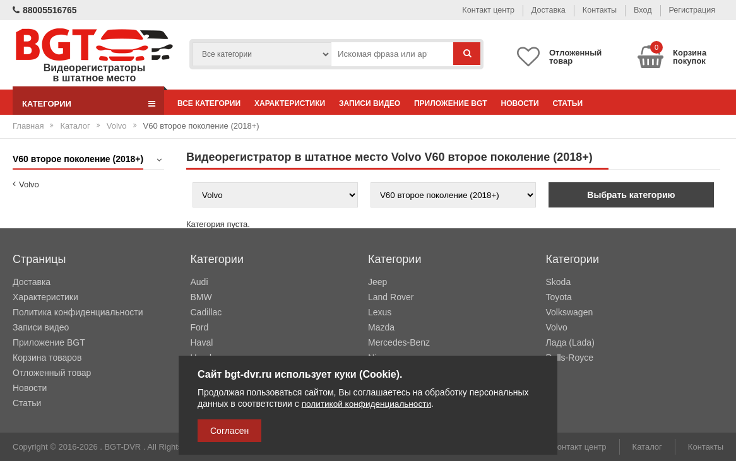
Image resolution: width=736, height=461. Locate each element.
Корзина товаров (47, 358)
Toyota (559, 297)
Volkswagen (569, 312)
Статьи (596, 103)
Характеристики (297, 103)
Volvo (117, 126)
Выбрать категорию (631, 195)
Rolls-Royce (569, 357)
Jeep (377, 281)
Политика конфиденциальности (78, 312)
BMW (201, 297)
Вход (637, 10)
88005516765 (45, 10)
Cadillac (206, 312)
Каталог (75, 126)
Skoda (558, 281)
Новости (543, 103)
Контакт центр (471, 10)
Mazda (381, 327)
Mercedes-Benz (399, 342)
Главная (28, 126)
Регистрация (690, 10)
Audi (199, 281)
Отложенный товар (52, 373)
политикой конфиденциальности (369, 404)
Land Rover (390, 297)
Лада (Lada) (570, 342)
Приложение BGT (468, 103)
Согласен (229, 431)
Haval (202, 342)
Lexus (379, 312)
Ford (200, 327)
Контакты (590, 10)
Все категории (211, 103)
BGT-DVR (122, 447)
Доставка (536, 10)
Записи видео (382, 103)
